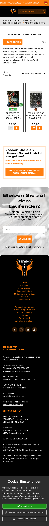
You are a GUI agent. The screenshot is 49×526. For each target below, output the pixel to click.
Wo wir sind (24, 318)
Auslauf (24, 297)
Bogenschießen (24, 291)
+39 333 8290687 (21, 368)
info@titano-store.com (19, 371)
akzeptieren (24, 506)
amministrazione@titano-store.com (19, 379)
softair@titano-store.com (14, 396)
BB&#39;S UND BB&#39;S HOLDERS (20, 21)
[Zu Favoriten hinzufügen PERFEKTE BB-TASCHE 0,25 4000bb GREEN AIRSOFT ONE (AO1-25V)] (16, 128)
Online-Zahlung (24, 312)
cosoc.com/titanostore (13, 405)
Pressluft (24, 285)
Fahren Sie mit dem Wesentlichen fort (24, 512)
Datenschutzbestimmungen (31, 247)
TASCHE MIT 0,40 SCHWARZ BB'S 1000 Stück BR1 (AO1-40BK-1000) (36, 115)
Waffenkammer (24, 288)
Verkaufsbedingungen (25, 307)
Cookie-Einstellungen (24, 519)
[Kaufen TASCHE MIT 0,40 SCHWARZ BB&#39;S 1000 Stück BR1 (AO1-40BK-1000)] (33, 128)
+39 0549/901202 (14, 365)
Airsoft (17, 20)
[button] (45, 3)
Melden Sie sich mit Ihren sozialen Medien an (24, 171)
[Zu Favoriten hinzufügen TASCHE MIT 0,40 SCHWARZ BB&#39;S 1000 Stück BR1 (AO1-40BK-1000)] (39, 128)
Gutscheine (24, 299)
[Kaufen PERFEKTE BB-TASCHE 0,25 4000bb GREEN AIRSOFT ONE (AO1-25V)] (10, 128)
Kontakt (24, 315)
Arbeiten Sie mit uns (24, 321)
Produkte (7, 20)
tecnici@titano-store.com (14, 388)
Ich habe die (25, 247)
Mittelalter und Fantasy (24, 294)
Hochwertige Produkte (24, 310)
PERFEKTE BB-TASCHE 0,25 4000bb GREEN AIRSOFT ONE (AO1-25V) (13, 115)
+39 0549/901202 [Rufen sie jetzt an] (15, 3)
